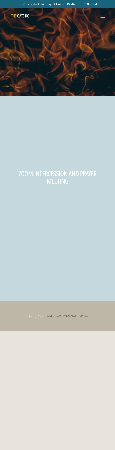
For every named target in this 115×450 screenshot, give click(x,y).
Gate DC (20, 16)
